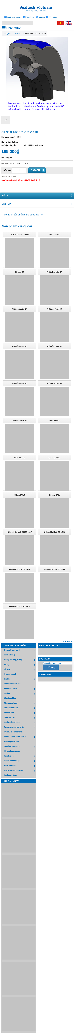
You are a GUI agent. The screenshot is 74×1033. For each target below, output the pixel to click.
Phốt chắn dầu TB (19, 421)
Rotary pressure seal (12, 684)
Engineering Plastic (20, 723)
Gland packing (20, 698)
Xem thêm (66, 641)
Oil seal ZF (19, 272)
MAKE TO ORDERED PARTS (20, 737)
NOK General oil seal (19, 235)
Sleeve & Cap (20, 718)
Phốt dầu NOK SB (54, 346)
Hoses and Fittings (20, 761)
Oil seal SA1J (54, 495)
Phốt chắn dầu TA (19, 309)
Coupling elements (20, 747)
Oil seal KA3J (54, 458)
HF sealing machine (20, 751)
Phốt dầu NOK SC (19, 383)
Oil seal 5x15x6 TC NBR (54, 532)
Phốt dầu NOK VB (54, 309)
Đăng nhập (53, 17)
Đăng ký (42, 17)
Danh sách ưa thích (14, 17)
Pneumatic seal (20, 689)
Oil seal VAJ (19, 495)
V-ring (20, 665)
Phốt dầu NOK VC (19, 346)
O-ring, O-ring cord (20, 650)
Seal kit (20, 679)
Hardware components (20, 771)
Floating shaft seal (11, 741)
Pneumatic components (20, 727)
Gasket (20, 694)
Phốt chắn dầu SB (54, 383)
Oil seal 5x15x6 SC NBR (19, 569)
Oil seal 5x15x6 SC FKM (54, 569)
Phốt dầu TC (19, 458)
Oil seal (20, 670)
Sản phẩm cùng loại (17, 226)
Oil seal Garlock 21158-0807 (19, 532)
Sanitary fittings (20, 776)
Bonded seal (20, 713)
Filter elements (20, 766)
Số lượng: (8, 170)
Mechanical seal (20, 703)
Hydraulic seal (20, 674)
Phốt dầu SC (54, 421)
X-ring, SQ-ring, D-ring (20, 660)
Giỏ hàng (30, 17)
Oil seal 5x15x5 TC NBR (19, 606)
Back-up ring (9, 655)
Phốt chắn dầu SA (54, 272)
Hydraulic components (13, 732)
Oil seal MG (54, 235)
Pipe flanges (20, 756)
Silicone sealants (20, 708)
